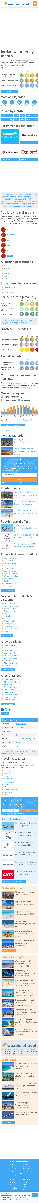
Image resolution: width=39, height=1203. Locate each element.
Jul (4, 119)
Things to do (9, 792)
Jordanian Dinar (21, 735)
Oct (22, 119)
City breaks (8, 561)
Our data (25, 1164)
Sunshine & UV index (12, 292)
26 (14, 405)
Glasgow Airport (10, 663)
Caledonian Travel (11, 629)
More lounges (7, 704)
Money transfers (10, 789)
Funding (25, 1170)
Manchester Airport (12, 645)
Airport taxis (9, 782)
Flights (6, 773)
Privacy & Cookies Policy (19, 1199)
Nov (28, 119)
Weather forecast (12, 106)
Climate (14, 1190)
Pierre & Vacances (11, 626)
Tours (6, 795)
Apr (22, 115)
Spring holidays (10, 568)
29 (17, 404)
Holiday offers (9, 603)
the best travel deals (19, 1050)
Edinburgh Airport (11, 658)
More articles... (9, 950)
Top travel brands (11, 606)
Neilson (7, 618)
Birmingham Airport (12, 655)
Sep (16, 119)
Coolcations (8, 581)
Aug (10, 119)
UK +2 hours (20, 727)
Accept (34, 1195)
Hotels (6, 776)
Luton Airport (9, 653)
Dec (35, 119)
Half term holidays (11, 566)
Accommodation (10, 778)
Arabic (18, 731)
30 (20, 404)
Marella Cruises (10, 621)
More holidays (8, 590)
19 (28, 407)
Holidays (7, 771)
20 (18, 407)
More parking (7, 670)
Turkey (25, 1188)
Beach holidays (10, 558)
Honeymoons (9, 578)
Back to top (5, 430)
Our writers (26, 1166)
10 (9, 410)
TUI (5, 613)
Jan (4, 115)
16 (8, 408)
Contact (14, 1166)
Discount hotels (10, 611)
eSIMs (6, 787)
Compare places (10, 583)
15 (31, 408)
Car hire (7, 784)
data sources (26, 206)
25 (29, 405)
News (14, 1175)
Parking (14, 1188)
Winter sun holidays (12, 576)
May (28, 115)
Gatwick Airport (10, 660)
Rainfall (7, 290)
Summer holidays (11, 571)
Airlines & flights (10, 608)
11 (1, 410)
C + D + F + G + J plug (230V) (26, 739)
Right (18, 742)
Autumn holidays (10, 573)
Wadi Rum (11, 235)
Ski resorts (8, 586)
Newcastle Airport (11, 665)
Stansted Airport (10, 648)
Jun (35, 115)
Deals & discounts (34, 106)
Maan (9, 245)
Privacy (14, 1168)
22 (21, 406)
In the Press (23, 1172)
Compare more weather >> (12, 425)
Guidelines (26, 1168)
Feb (10, 115)
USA (24, 1190)
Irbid (8, 240)
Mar (16, 115)
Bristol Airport (9, 650)
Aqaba (9, 229)
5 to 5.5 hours (21, 724)
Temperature (9, 287)
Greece (25, 1184)
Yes (17, 746)
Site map (15, 1172)
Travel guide (27, 105)
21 (11, 407)
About (14, 1164)
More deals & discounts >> (14, 881)
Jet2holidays (9, 616)
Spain (24, 1186)
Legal (13, 1170)
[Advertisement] (19, 28)
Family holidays (10, 563)
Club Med (8, 631)
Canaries (25, 1182)
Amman (10, 256)
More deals (6, 635)
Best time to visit (4, 106)
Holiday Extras (9, 623)
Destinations (19, 105)
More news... (8, 1122)
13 (4, 409)
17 (15, 408)
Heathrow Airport (11, 692)
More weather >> (9, 91)
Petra (9, 250)
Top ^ (4, 714)
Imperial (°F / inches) (24, 420)
